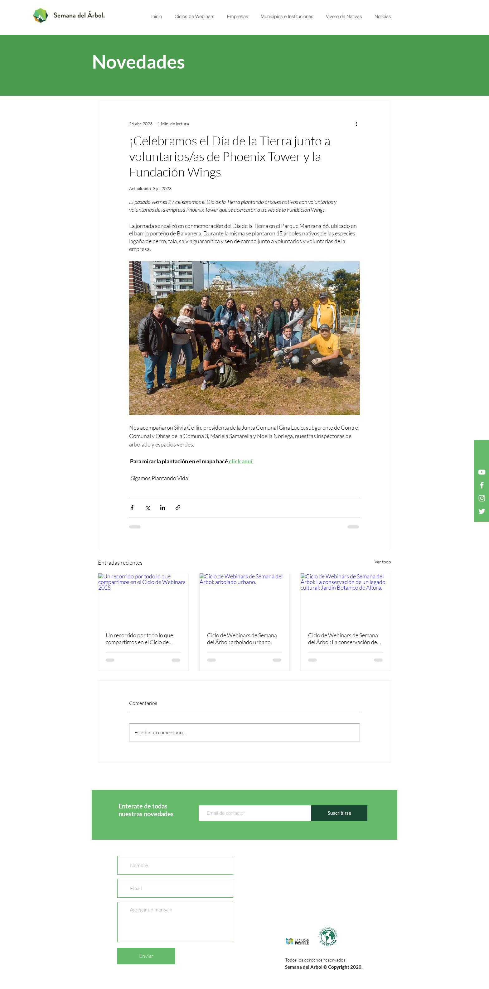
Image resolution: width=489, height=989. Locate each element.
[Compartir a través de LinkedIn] (163, 507)
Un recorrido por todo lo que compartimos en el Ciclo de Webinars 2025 (139, 638)
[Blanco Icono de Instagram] (481, 498)
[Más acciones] (356, 123)
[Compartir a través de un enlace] (178, 507)
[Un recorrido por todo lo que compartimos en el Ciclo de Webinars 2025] (143, 598)
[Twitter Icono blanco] (481, 511)
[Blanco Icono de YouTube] (481, 472)
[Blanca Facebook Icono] (481, 485)
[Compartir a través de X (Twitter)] (147, 507)
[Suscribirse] (339, 813)
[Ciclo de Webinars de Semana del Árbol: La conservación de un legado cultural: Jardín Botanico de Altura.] (346, 598)
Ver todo (383, 561)
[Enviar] (146, 956)
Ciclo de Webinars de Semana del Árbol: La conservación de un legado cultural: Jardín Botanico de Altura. (343, 638)
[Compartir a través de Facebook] (132, 507)
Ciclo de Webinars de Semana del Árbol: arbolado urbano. (242, 638)
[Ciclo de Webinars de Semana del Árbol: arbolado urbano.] (245, 598)
